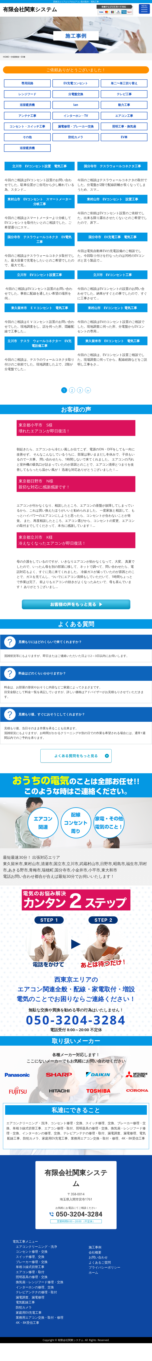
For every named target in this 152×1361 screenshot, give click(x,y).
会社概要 (95, 1252)
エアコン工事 (124, 116)
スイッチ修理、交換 (30, 1256)
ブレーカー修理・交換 (32, 1262)
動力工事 (124, 105)
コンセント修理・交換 (32, 1251)
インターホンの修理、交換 (35, 1287)
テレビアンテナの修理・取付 (36, 1292)
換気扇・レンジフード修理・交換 (39, 1282)
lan (75, 105)
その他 (27, 137)
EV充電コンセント (76, 83)
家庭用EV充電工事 (29, 1312)
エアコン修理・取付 (30, 1272)
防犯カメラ (75, 137)
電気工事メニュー (25, 1241)
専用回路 (27, 83)
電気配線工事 (25, 1302)
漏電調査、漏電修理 (30, 1297)
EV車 (124, 137)
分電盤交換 (75, 94)
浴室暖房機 (27, 105)
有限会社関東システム (71, 1340)
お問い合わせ (98, 1257)
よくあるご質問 (100, 1262)
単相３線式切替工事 (30, 1267)
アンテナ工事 (27, 116)
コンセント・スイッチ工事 (27, 126)
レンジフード (27, 94)
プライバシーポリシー (104, 1267)
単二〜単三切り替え (124, 83)
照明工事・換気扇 (124, 126)
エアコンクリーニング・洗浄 (36, 1246)
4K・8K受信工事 (27, 1322)
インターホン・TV (76, 116)
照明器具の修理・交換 (32, 1277)
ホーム (93, 1272)
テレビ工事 (124, 94)
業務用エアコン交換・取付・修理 (39, 1317)
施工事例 (95, 1247)
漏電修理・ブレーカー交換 (76, 126)
